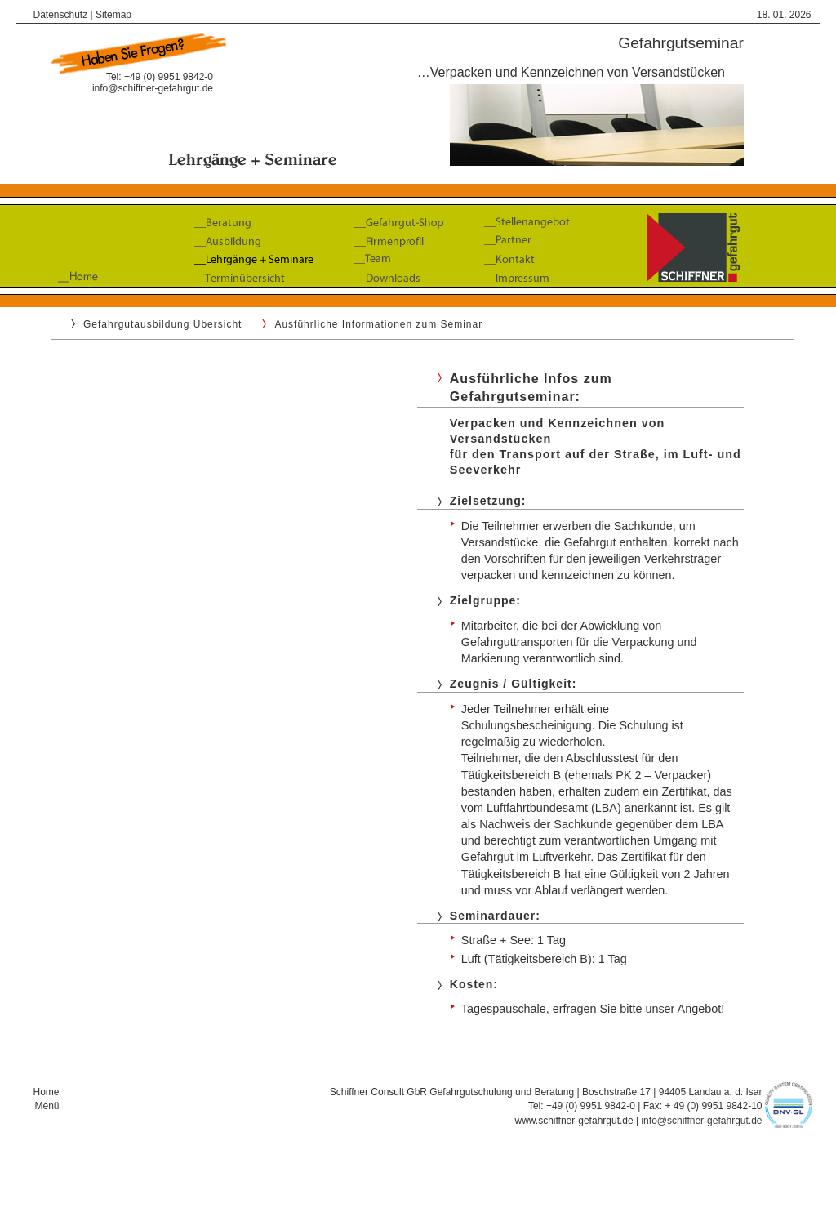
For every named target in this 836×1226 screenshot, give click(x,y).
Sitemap (113, 14)
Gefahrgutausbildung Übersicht (162, 324)
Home (46, 1092)
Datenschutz (60, 14)
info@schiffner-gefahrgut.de (152, 88)
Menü (46, 1106)
